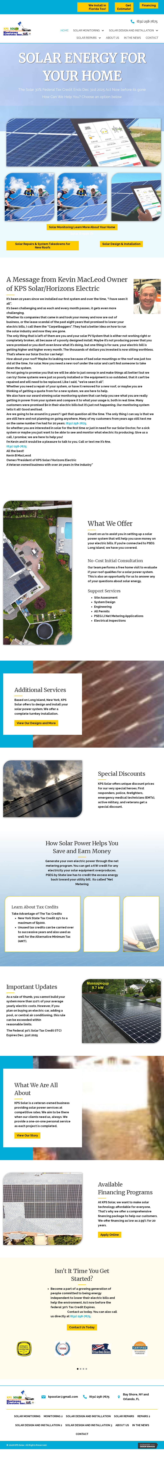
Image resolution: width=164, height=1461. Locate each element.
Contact (82, 1434)
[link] (64, 30)
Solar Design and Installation (88, 1416)
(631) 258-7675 (147, 21)
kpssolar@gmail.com (63, 1396)
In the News (140, 1425)
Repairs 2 (143, 1416)
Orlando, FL (131, 1399)
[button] (92, 7)
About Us (122, 1425)
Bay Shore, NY (133, 1394)
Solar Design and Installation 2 (38, 1425)
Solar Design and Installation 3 (88, 1425)
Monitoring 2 (53, 1416)
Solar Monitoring (27, 1416)
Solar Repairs (124, 1416)
